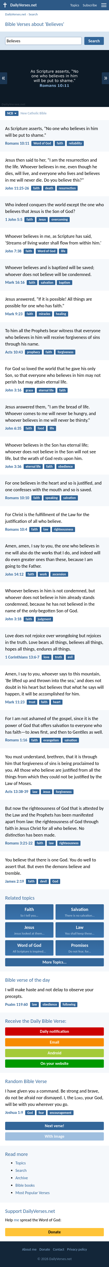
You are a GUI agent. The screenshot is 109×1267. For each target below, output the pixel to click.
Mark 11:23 (15, 702)
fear (41, 1113)
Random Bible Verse (26, 1081)
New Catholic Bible (34, 113)
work (43, 574)
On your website (55, 1063)
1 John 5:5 (13, 219)
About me (29, 1249)
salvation (47, 282)
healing (61, 314)
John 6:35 (13, 428)
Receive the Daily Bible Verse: (35, 1021)
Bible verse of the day (27, 980)
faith (60, 143)
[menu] (104, 7)
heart (56, 702)
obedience (65, 466)
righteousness (63, 529)
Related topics (19, 898)
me (16, 1219)
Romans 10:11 (17, 143)
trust (32, 702)
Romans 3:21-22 (19, 843)
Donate (54, 1232)
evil (70, 657)
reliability (75, 143)
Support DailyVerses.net (30, 1211)
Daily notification (54, 1031)
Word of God (42, 143)
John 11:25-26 (17, 188)
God (55, 881)
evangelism (51, 740)
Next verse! (54, 1125)
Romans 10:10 (17, 497)
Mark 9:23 (14, 313)
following (68, 1004)
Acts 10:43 (14, 352)
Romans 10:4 (16, 529)
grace (29, 390)
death (49, 188)
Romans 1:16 (16, 740)
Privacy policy (77, 1249)
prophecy (33, 352)
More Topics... (54, 962)
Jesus (42, 219)
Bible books (25, 1185)
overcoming (59, 219)
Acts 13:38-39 (16, 791)
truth (58, 657)
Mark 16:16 (15, 282)
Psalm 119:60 (16, 1004)
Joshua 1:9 (14, 1112)
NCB (11, 113)
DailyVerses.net (15, 14)
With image (55, 1136)
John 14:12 (14, 574)
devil (43, 881)
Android (54, 1052)
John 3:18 (13, 618)
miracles (44, 314)
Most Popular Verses (32, 1192)
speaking (52, 498)
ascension (59, 574)
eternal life (46, 390)
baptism (64, 282)
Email (54, 1042)
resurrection (67, 188)
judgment (44, 619)
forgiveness (65, 352)
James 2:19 (14, 881)
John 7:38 (13, 251)
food (41, 428)
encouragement (60, 1113)
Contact (58, 1249)
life (63, 251)
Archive (21, 1177)
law (45, 529)
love (46, 657)
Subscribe (90, 5)
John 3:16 (13, 390)
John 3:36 (13, 466)
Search (33, 14)
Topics (74, 5)
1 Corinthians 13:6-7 (22, 657)
